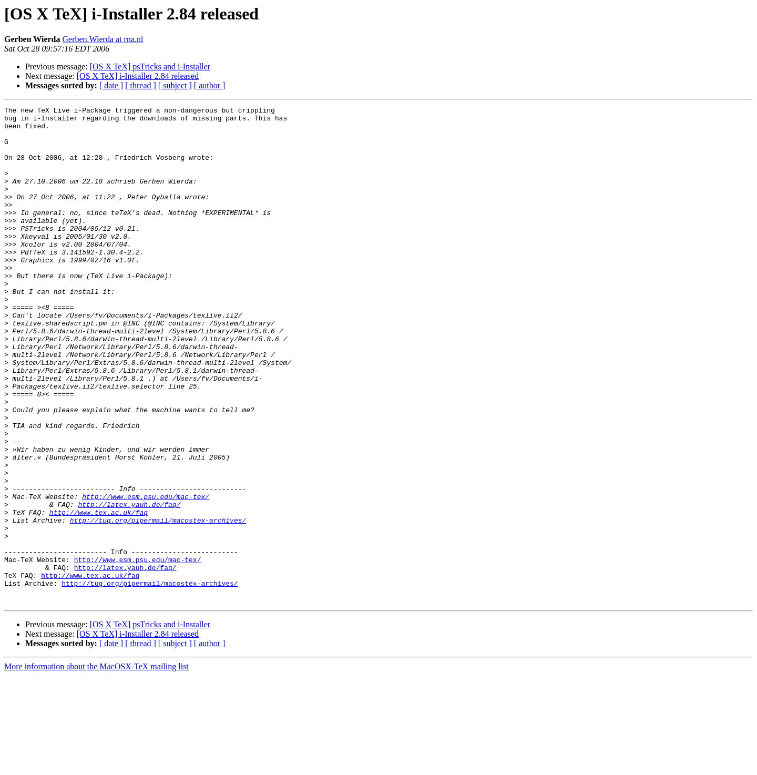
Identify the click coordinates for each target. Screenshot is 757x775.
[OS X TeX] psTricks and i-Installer (150, 66)
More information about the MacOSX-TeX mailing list (96, 765)
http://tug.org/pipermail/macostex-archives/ (158, 603)
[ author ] (210, 85)
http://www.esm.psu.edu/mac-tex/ (145, 575)
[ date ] (111, 85)
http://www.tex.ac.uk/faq (98, 594)
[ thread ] (140, 85)
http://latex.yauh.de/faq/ (129, 584)
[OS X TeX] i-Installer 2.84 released (138, 76)
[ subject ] (175, 85)
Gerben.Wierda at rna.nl (103, 39)
